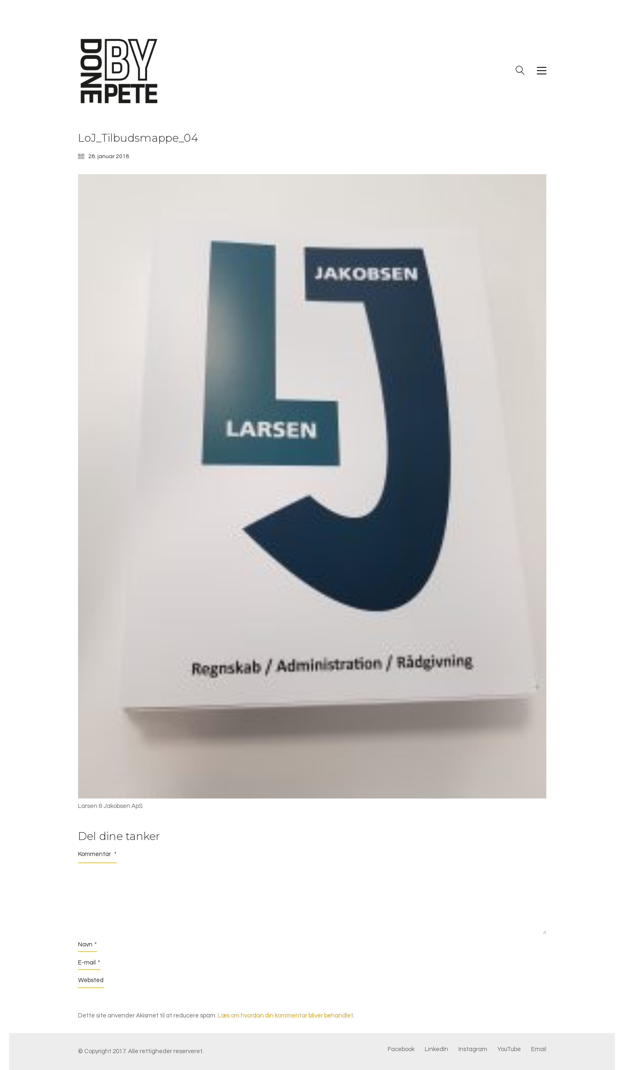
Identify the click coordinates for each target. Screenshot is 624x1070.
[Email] (538, 1049)
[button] (541, 70)
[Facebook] (401, 1049)
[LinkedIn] (436, 1049)
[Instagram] (472, 1049)
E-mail (89, 963)
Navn (87, 945)
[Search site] (520, 71)
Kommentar (97, 854)
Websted (91, 980)
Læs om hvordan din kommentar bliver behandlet (285, 1015)
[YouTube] (509, 1049)
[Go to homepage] (119, 71)
